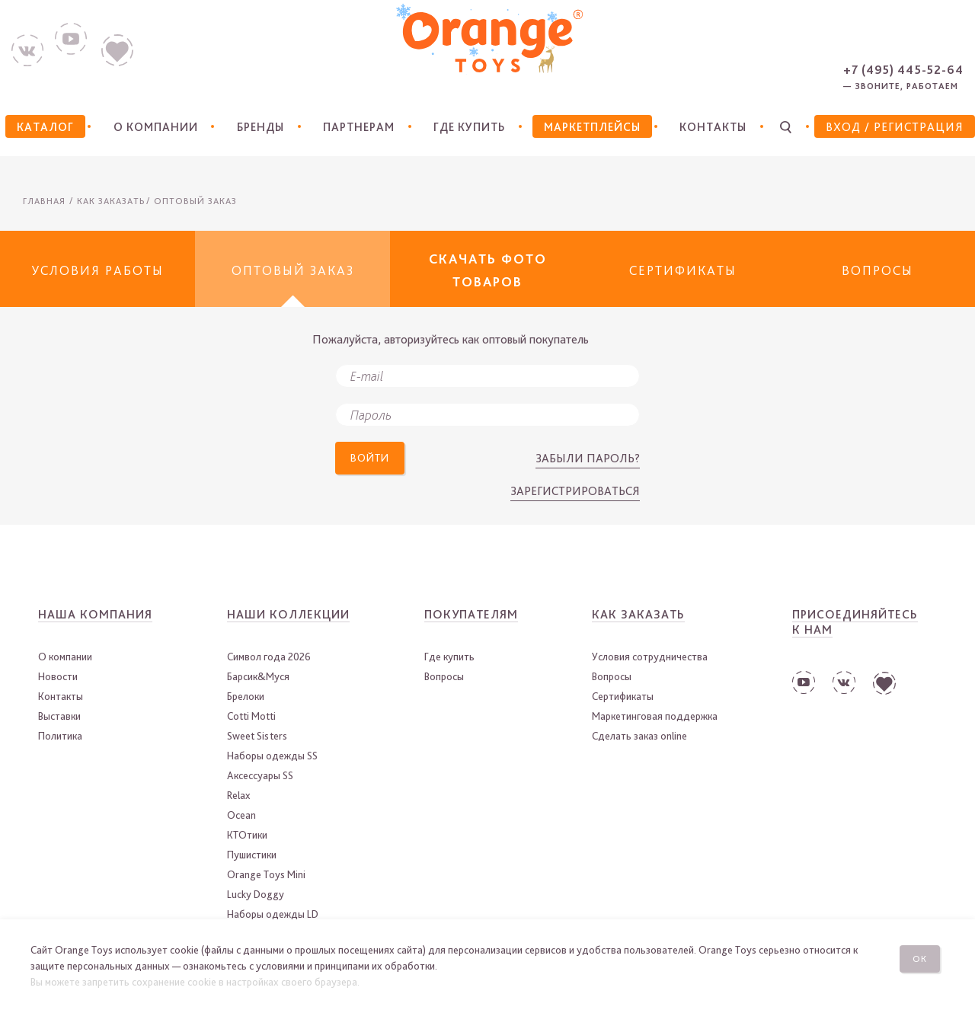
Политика (60, 736)
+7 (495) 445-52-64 (903, 69)
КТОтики (247, 835)
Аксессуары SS (260, 775)
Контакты (710, 127)
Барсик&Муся (258, 676)
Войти (374, 459)
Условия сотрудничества (650, 656)
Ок (924, 956)
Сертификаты (623, 696)
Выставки (59, 716)
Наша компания (95, 614)
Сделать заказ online (639, 736)
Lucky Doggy (255, 894)
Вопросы (444, 676)
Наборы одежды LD (272, 914)
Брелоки (245, 696)
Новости (58, 676)
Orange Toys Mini (266, 874)
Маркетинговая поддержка (655, 716)
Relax (238, 795)
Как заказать (638, 614)
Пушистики (252, 854)
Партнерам (353, 127)
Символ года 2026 (269, 656)
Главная (44, 201)
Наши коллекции (288, 614)
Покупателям (471, 614)
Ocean (241, 815)
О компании (149, 127)
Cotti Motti (251, 716)
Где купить (464, 127)
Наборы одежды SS (272, 755)
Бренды (254, 127)
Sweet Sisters (257, 736)
